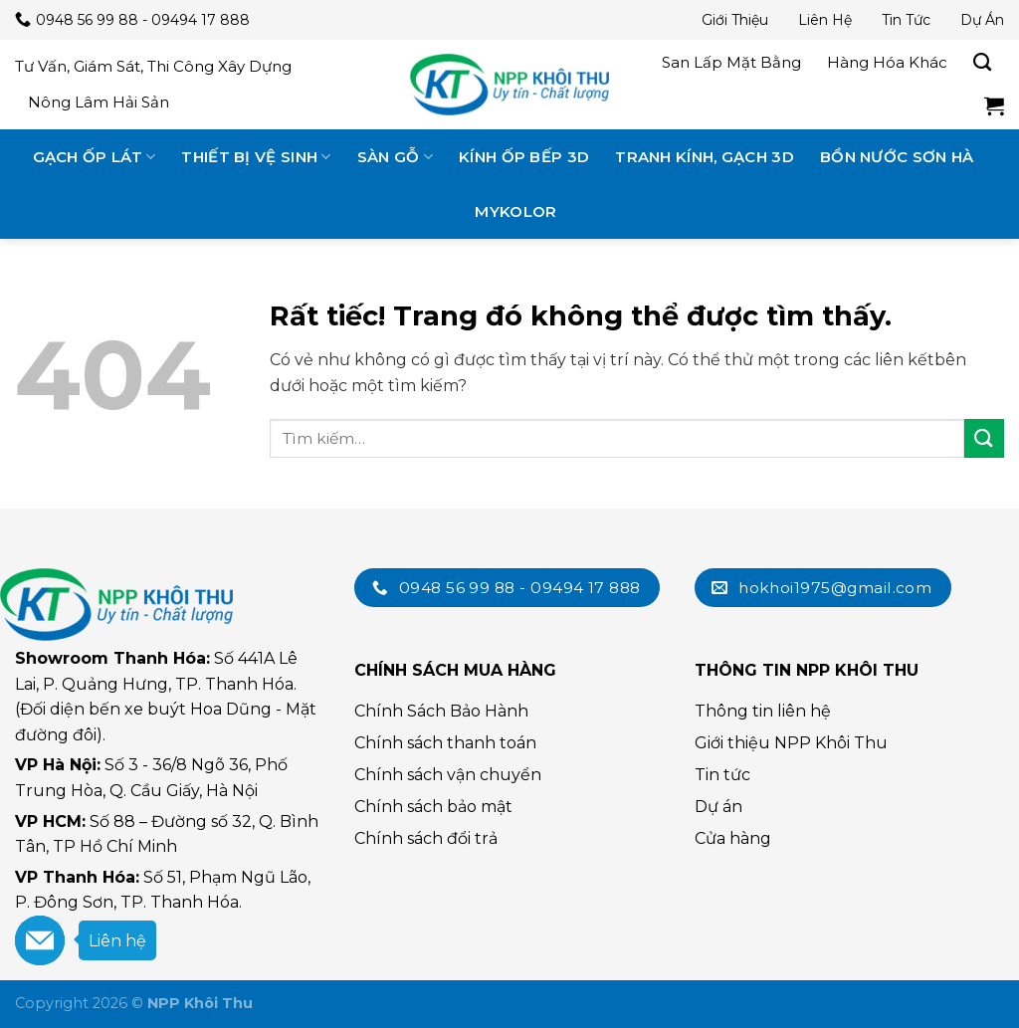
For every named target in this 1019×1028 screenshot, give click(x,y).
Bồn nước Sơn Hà (897, 156)
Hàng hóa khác (887, 62)
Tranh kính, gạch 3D (704, 156)
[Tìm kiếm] (982, 63)
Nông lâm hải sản (98, 102)
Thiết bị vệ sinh (255, 156)
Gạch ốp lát (94, 156)
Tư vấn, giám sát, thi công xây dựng (153, 66)
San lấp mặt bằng (731, 62)
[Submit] (984, 438)
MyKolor (515, 211)
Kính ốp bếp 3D (524, 156)
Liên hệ (825, 20)
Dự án (982, 20)
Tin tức (906, 20)
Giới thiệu (735, 20)
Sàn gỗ (395, 156)
